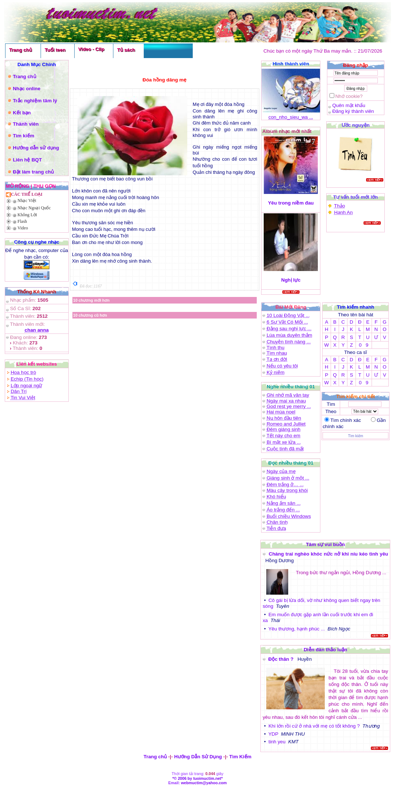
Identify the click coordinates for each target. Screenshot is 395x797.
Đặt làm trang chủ (33, 172)
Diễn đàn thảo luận (325, 649)
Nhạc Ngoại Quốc (34, 207)
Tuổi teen (55, 50)
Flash (22, 221)
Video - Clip (91, 49)
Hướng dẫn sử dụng (36, 147)
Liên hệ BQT (27, 160)
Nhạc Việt (27, 200)
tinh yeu (277, 741)
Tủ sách (126, 50)
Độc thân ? (281, 659)
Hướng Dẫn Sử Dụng (198, 756)
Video (23, 227)
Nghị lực (291, 280)
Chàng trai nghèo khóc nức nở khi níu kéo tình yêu (328, 554)
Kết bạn (22, 112)
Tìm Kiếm (240, 756)
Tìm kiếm (23, 135)
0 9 (363, 345)
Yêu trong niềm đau (291, 203)
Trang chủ (20, 50)
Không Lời (27, 214)
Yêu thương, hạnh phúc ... (296, 629)
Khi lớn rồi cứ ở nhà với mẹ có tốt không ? (314, 726)
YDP (273, 734)
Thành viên (25, 124)
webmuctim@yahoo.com (204, 783)
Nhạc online (26, 88)
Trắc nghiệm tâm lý (35, 100)
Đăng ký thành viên (353, 111)
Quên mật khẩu (348, 105)
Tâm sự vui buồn (325, 544)
